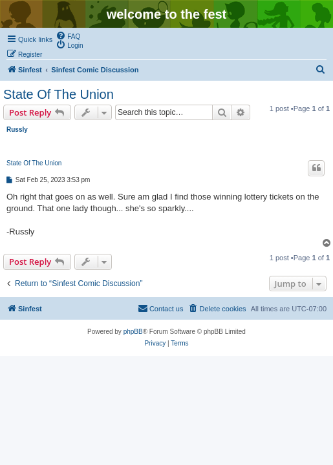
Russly (17, 129)
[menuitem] (68, 35)
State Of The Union (58, 94)
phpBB (133, 331)
